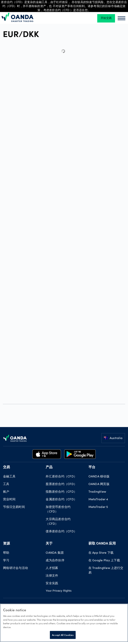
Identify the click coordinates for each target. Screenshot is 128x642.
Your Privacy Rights (58, 590)
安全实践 (52, 583)
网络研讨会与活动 (15, 568)
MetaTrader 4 (98, 499)
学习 (6, 560)
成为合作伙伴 (55, 560)
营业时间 (9, 499)
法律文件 (52, 575)
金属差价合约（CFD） (61, 499)
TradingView (97, 491)
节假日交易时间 (14, 507)
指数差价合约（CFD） (61, 491)
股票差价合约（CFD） (61, 484)
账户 (6, 491)
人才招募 (52, 568)
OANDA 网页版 (98, 484)
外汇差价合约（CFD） (61, 476)
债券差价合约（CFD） (61, 531)
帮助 (6, 552)
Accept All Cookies (62, 634)
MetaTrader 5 (98, 507)
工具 (6, 484)
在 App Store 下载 (101, 552)
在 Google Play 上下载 (104, 560)
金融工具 (9, 476)
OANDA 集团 (55, 552)
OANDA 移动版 (98, 476)
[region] (64, 623)
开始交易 (106, 18)
